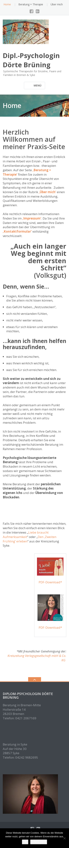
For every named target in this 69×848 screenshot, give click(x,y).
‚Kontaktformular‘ (17, 231)
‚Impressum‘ (31, 218)
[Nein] (64, 838)
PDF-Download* (50, 582)
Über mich (57, 4)
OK (25, 841)
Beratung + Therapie (30, 4)
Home (7, 4)
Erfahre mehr (39, 841)
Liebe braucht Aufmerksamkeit (26, 534)
